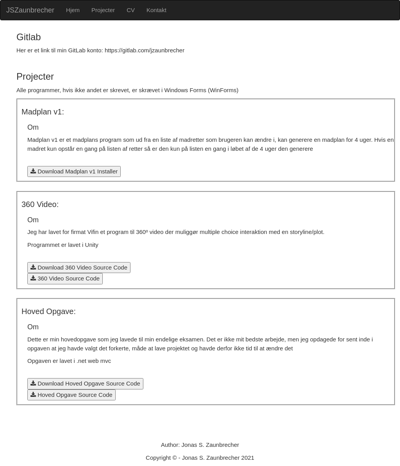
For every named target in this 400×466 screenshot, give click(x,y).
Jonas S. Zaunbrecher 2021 (218, 457)
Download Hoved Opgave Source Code (85, 383)
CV (131, 10)
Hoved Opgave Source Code (71, 394)
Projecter (103, 10)
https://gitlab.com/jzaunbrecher (144, 50)
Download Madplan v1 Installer (74, 171)
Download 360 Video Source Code (78, 267)
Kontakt (156, 10)
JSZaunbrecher (30, 10)
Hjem (73, 10)
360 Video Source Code (65, 278)
